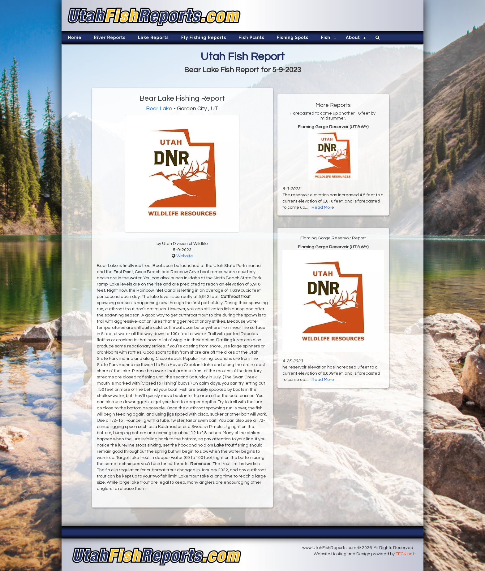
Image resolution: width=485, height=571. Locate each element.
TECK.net (405, 554)
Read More (322, 207)
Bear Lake (159, 108)
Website (184, 256)
